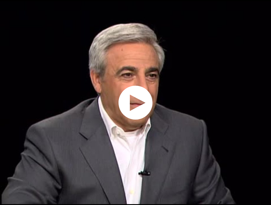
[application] (135, 102)
